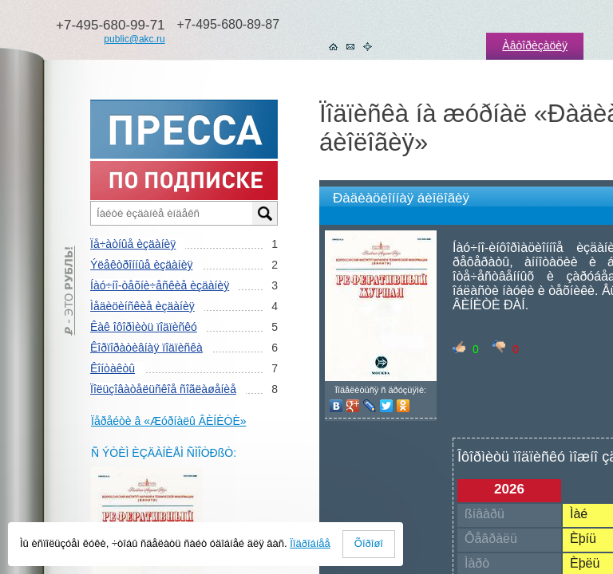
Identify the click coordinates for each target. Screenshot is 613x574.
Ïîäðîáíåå (310, 543)
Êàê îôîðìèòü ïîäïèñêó (143, 326)
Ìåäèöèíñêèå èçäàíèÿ (142, 306)
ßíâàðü (484, 514)
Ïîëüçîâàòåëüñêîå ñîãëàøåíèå (163, 389)
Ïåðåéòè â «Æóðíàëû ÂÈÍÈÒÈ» (169, 421)
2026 (509, 489)
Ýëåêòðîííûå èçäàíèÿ (141, 264)
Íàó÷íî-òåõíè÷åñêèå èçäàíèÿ (159, 285)
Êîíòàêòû (112, 368)
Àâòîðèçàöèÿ (535, 45)
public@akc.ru (134, 39)
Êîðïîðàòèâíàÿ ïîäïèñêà (146, 347)
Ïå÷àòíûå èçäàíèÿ (133, 244)
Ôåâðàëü (491, 538)
